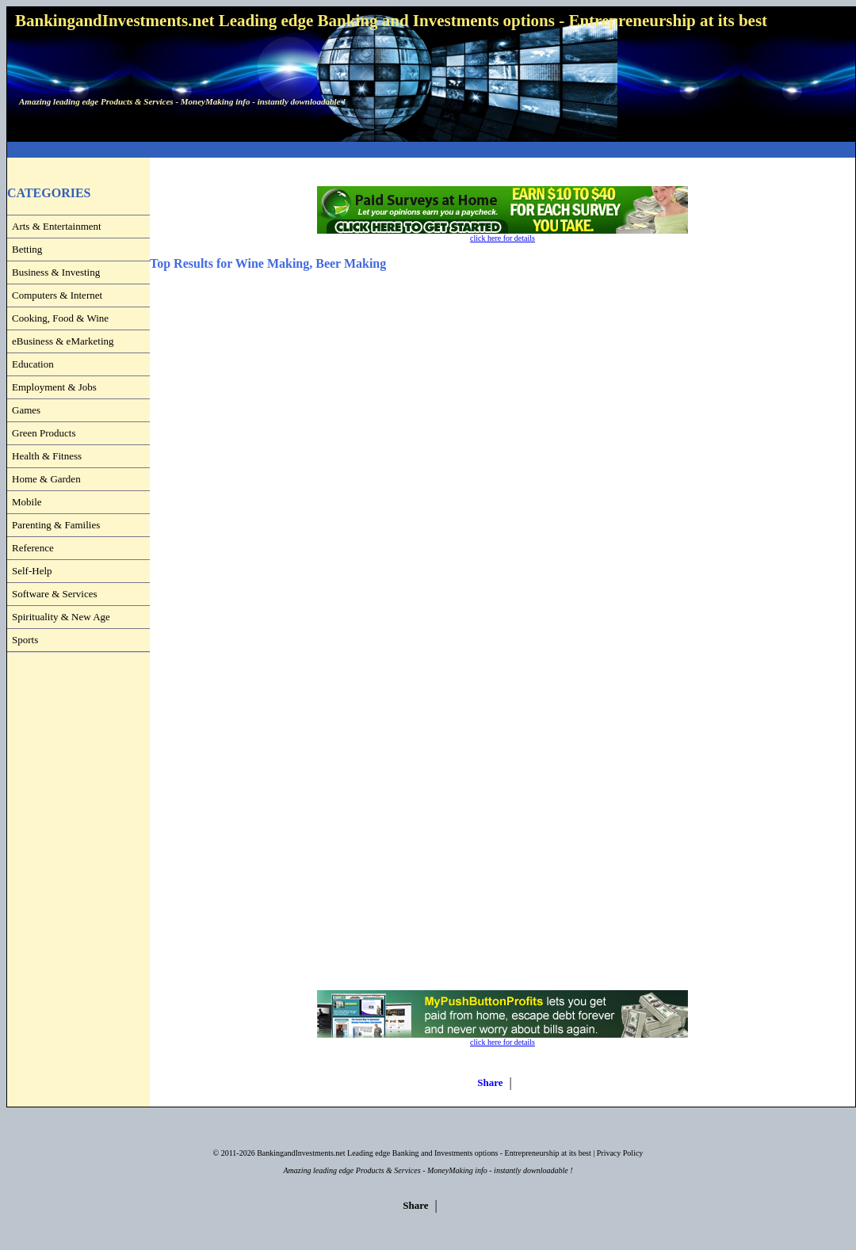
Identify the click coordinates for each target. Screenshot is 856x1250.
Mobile (27, 502)
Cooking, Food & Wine (60, 318)
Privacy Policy (620, 1153)
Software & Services (54, 594)
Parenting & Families (56, 525)
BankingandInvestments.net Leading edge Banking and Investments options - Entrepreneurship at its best (424, 1153)
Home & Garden (46, 479)
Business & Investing (56, 272)
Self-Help (32, 571)
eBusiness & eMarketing (63, 341)
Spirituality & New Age (61, 617)
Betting (27, 249)
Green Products (44, 433)
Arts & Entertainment (56, 226)
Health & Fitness (47, 456)
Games (26, 410)
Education (33, 364)
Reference (33, 548)
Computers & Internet (57, 295)
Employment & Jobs (54, 387)
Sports (25, 640)
